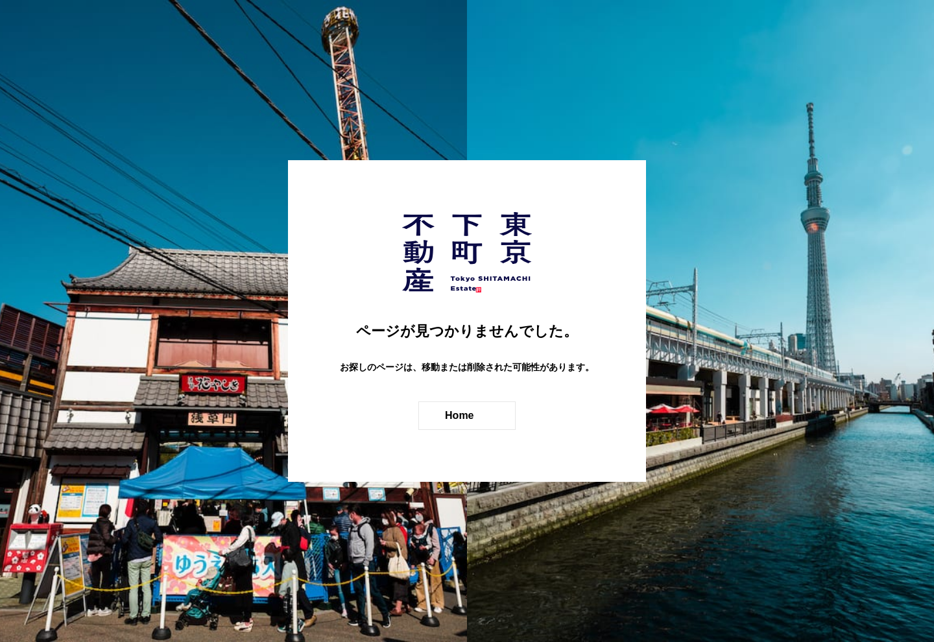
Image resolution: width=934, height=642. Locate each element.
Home (461, 415)
